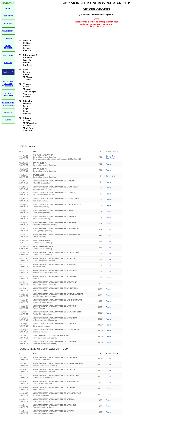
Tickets (108, 164)
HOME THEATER (8, 47)
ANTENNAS (8, 55)
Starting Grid (110, 156)
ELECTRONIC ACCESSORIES (8, 104)
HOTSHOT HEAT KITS (8, 94)
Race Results (110, 158)
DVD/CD (8, 38)
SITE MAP (8, 23)
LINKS (8, 120)
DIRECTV (8, 63)
